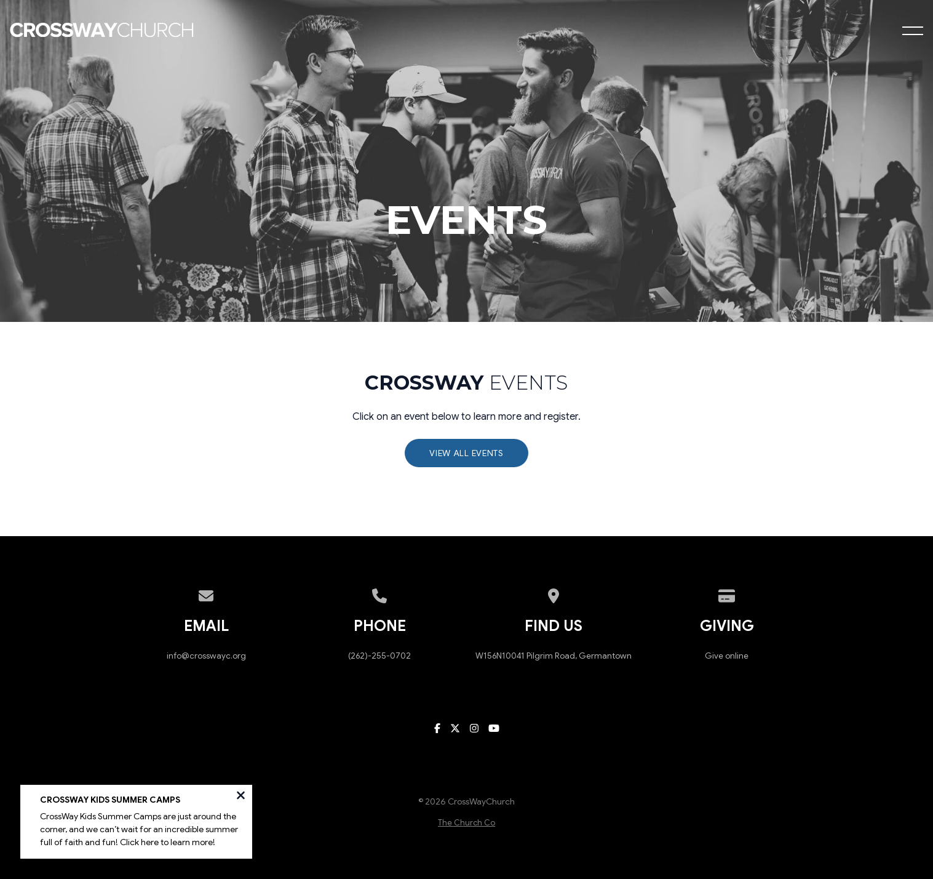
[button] (912, 30)
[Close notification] (240, 799)
